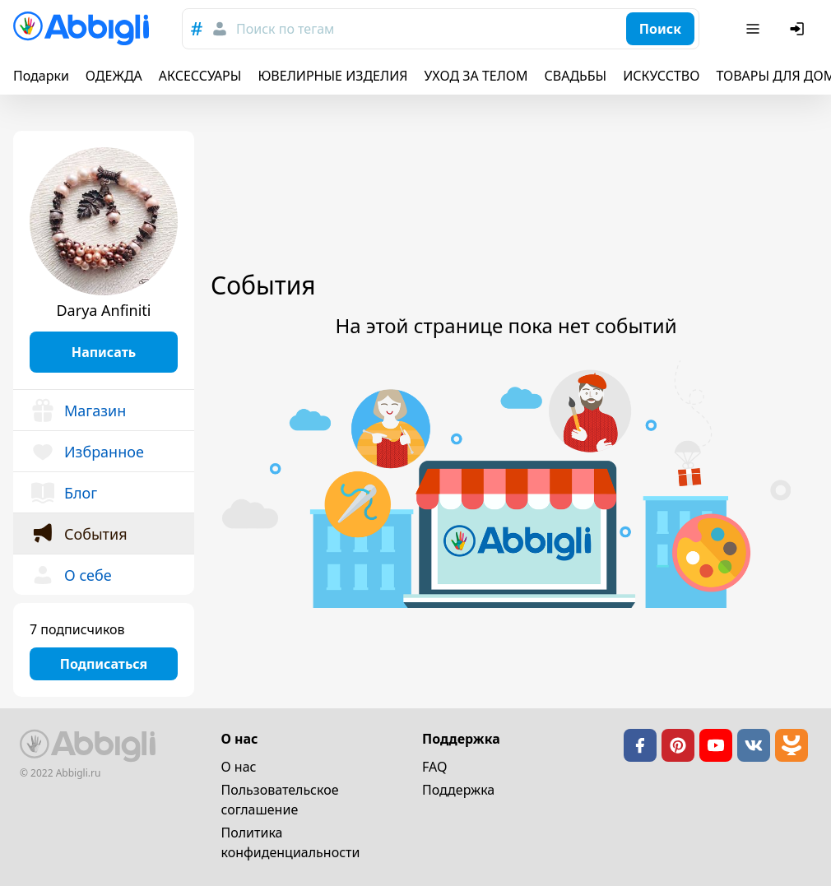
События (79, 534)
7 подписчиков (77, 629)
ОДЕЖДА (114, 76)
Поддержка (458, 790)
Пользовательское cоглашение (280, 800)
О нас (239, 767)
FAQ (434, 767)
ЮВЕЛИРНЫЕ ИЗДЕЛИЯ (332, 76)
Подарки (41, 76)
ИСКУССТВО (661, 76)
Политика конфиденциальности (290, 842)
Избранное (87, 451)
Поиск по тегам (285, 29)
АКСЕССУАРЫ (200, 76)
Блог (63, 493)
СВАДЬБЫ (576, 76)
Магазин (78, 410)
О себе (71, 575)
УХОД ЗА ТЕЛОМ (476, 76)
